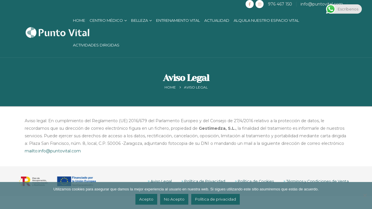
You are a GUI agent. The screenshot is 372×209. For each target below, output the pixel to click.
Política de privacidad (215, 199)
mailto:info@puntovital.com (53, 151)
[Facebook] (250, 4)
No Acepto (174, 199)
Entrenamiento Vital (178, 20)
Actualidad (216, 20)
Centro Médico (106, 20)
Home (79, 20)
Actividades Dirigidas (96, 45)
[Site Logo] (57, 32)
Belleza (139, 20)
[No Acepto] (365, 195)
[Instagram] (259, 4)
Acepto (146, 199)
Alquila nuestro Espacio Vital (266, 20)
